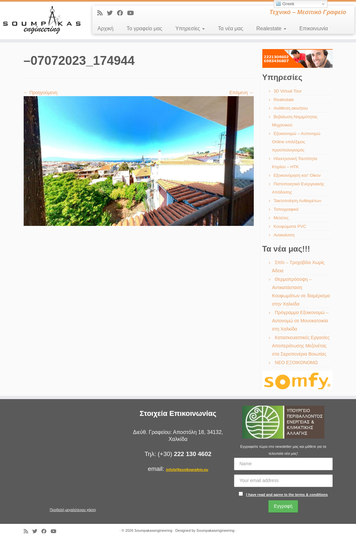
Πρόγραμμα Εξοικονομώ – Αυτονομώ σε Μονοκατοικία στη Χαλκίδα (300, 321)
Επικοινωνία (313, 28)
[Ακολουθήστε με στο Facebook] (122, 13)
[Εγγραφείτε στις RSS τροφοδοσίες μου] (102, 13)
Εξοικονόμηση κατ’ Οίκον (296, 175)
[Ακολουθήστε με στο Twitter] (112, 13)
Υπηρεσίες (190, 28)
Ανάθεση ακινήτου (290, 108)
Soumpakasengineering (153, 530)
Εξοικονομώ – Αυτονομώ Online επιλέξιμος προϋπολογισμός (296, 141)
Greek (285, 4)
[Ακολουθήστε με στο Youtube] (132, 13)
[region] (297, 58)
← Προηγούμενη (41, 92)
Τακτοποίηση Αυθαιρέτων (297, 200)
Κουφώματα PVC (289, 226)
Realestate (271, 28)
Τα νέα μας (230, 28)
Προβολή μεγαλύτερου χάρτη (73, 510)
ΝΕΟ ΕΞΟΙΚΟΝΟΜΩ (296, 362)
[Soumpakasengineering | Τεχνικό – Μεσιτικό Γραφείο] (41, 20)
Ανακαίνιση (284, 234)
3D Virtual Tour (287, 91)
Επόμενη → (241, 92)
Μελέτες (281, 217)
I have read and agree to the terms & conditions (287, 495)
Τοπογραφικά (285, 209)
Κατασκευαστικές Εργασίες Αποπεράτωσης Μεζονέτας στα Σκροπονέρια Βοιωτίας (301, 346)
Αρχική (105, 28)
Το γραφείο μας (144, 28)
